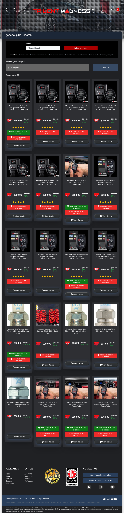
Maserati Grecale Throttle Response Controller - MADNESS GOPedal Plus (18, 108)
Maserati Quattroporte (107, 55)
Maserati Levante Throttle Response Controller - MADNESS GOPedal (47, 257)
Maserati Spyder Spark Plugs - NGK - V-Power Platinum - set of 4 (18, 404)
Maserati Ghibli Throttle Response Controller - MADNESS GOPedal (18, 257)
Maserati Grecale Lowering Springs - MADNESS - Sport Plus (47, 331)
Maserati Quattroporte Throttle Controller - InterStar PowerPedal (77, 404)
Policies (27, 479)
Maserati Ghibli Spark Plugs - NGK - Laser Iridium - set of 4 (105, 330)
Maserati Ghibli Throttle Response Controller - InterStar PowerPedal (105, 404)
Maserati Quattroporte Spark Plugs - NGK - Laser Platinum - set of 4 (76, 331)
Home (8, 474)
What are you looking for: (15, 62)
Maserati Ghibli (23, 55)
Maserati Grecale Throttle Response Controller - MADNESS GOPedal (105, 182)
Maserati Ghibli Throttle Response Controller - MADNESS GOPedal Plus (47, 108)
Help (94, 11)
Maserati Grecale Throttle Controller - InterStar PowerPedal (76, 182)
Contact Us (26, 11)
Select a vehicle (81, 48)
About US (28, 474)
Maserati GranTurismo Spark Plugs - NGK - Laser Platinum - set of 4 (18, 331)
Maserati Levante (82, 55)
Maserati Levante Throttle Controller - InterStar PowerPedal (47, 404)
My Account (28, 481)
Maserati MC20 (93, 55)
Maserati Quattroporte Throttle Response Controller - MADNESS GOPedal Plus (106, 108)
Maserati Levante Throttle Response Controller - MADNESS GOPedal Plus (18, 182)
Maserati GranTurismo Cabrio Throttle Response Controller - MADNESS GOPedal (106, 257)
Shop (8, 10)
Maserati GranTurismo (56, 55)
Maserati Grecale (70, 55)
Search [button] (103, 11)
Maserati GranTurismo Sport (38, 55)
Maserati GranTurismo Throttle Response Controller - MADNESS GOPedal (76, 257)
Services (16, 10)
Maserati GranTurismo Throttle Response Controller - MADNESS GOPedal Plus (76, 108)
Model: (28, 44)
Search (106, 67)
